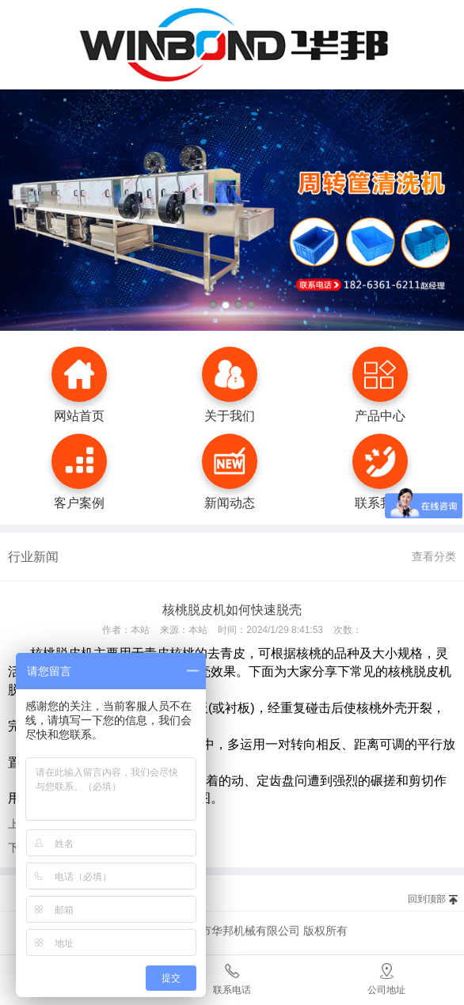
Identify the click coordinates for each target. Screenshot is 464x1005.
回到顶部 (427, 898)
